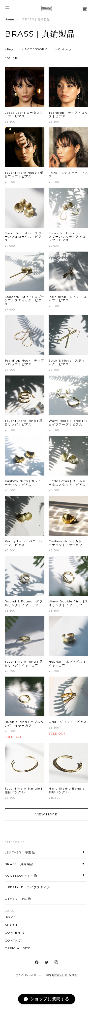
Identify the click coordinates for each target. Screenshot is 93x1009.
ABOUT (11, 925)
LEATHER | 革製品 (20, 852)
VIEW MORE (46, 814)
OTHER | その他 (18, 899)
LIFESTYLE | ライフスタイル (27, 887)
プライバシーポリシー (28, 975)
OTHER (13, 57)
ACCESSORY (36, 49)
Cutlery (64, 49)
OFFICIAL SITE (18, 948)
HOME (10, 917)
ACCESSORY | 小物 (21, 875)
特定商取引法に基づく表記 (61, 975)
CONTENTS (15, 932)
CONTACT (14, 940)
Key (10, 49)
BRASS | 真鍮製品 (19, 864)
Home (9, 19)
